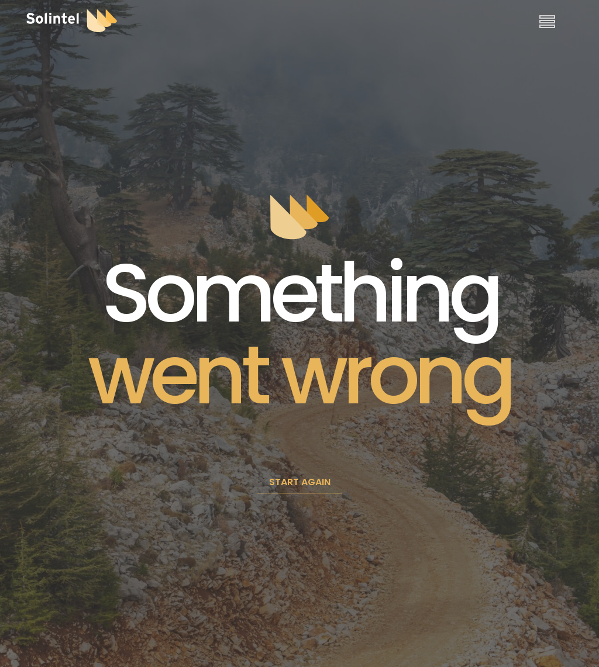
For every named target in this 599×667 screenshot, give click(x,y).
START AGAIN (300, 482)
